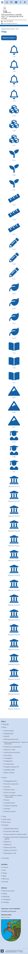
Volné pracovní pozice (12, 752)
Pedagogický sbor (10, 781)
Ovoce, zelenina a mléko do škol (15, 834)
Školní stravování (8, 891)
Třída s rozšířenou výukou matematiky (13, 796)
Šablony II (7, 842)
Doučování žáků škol (11, 831)
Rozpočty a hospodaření (12, 747)
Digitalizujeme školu (11, 828)
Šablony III (8, 844)
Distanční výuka (8, 38)
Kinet (21, 951)
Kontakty (5, 858)
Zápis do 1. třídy (9, 749)
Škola (4, 727)
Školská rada (8, 733)
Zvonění (7, 787)
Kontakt (5, 882)
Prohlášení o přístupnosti (8, 911)
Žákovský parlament (11, 739)
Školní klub (6, 822)
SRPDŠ (6, 736)
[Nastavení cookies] (2, 951)
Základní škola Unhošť (7, 29)
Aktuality (5, 724)
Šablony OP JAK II (10, 850)
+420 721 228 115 (8, 21)
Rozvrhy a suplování (11, 784)
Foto (4, 870)
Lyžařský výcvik (9, 803)
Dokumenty (6, 819)
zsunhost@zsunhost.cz (10, 23)
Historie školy (9, 731)
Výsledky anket (9, 770)
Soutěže (7, 808)
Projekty (5, 825)
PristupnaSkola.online (11, 951)
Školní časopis (9, 772)
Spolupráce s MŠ (10, 853)
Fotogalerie (8, 758)
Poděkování (8, 761)
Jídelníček (6, 896)
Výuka (4, 777)
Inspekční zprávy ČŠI (11, 767)
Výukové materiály (10, 806)
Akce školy (8, 755)
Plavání (6, 800)
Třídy (17, 29)
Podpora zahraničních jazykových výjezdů (16, 838)
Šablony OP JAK (10, 847)
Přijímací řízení (9, 790)
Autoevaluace (9, 764)
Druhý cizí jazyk (9, 792)
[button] (2, 2)
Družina (5, 867)
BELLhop (5, 879)
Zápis (4, 876)
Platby (4, 873)
